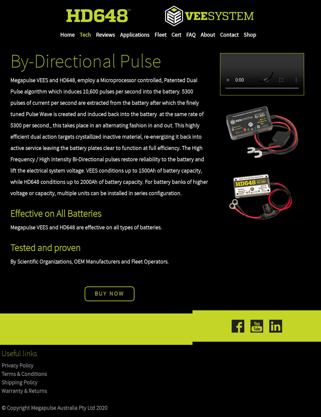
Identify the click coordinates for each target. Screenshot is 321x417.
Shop (250, 35)
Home (67, 35)
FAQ (191, 35)
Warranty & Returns (24, 391)
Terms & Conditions (24, 374)
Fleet (160, 35)
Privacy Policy (17, 365)
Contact (229, 35)
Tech (85, 35)
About (208, 35)
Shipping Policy (19, 382)
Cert (176, 35)
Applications (135, 35)
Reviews (105, 35)
